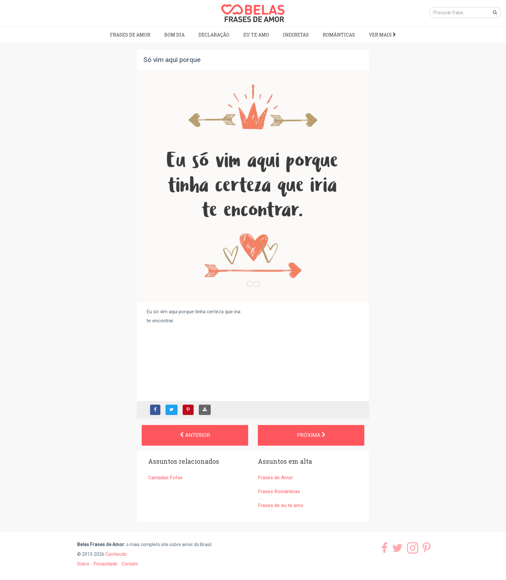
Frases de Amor (130, 35)
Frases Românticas (279, 491)
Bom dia (174, 35)
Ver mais (382, 35)
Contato (130, 563)
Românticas (339, 35)
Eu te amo (256, 35)
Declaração (213, 35)
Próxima (311, 435)
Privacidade (105, 563)
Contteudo (116, 554)
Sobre (83, 563)
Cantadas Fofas (165, 478)
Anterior (195, 435)
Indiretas (296, 35)
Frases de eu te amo (280, 505)
